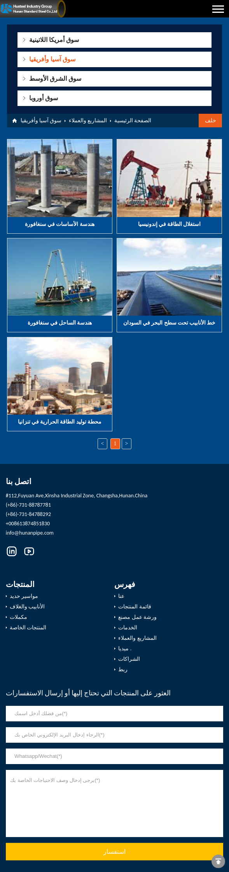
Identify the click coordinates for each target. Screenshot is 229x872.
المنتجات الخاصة (28, 627)
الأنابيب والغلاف (27, 606)
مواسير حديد (24, 596)
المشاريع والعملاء (88, 120)
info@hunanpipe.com (30, 533)
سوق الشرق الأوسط (55, 78)
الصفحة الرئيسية (132, 120)
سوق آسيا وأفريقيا (52, 59)
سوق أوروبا (43, 98)
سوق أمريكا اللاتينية (54, 39)
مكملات (18, 617)
